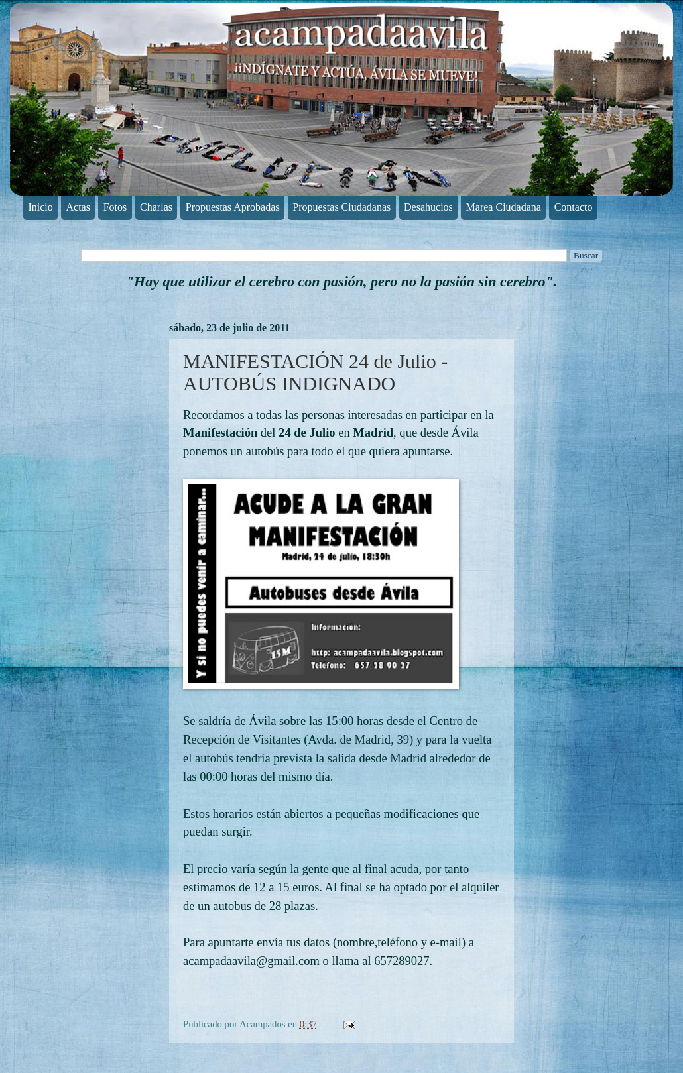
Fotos (115, 207)
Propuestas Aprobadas (233, 207)
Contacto (573, 207)
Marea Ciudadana (503, 207)
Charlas (156, 207)
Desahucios (428, 207)
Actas (78, 207)
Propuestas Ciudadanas (341, 207)
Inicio (40, 207)
